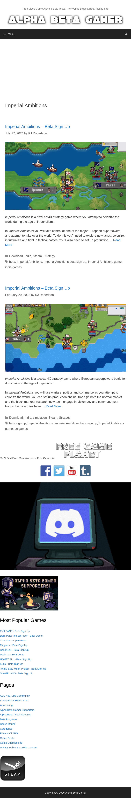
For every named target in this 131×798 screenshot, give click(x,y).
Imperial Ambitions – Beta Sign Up (37, 126)
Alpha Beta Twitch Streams (15, 714)
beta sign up (17, 423)
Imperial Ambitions (29, 261)
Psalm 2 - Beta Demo (12, 654)
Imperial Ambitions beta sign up (65, 261)
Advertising (6, 705)
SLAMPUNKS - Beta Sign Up (16, 673)
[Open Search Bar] (126, 34)
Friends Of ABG (9, 733)
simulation (40, 417)
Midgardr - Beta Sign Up (13, 645)
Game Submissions (11, 742)
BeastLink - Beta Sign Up (14, 649)
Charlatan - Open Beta (13, 640)
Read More (53, 406)
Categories (6, 728)
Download (16, 256)
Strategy (49, 256)
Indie (28, 256)
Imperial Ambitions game (105, 261)
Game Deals (7, 738)
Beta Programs (8, 719)
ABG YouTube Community (15, 695)
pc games (21, 428)
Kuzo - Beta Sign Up (11, 663)
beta (12, 261)
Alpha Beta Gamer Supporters (17, 709)
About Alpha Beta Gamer (14, 700)
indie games (13, 267)
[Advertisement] (65, 68)
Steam (37, 256)
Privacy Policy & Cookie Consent (18, 747)
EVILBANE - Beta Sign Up (15, 631)
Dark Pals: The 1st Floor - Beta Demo (21, 635)
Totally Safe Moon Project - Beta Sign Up (23, 668)
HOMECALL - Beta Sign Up (15, 659)
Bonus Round (8, 723)
